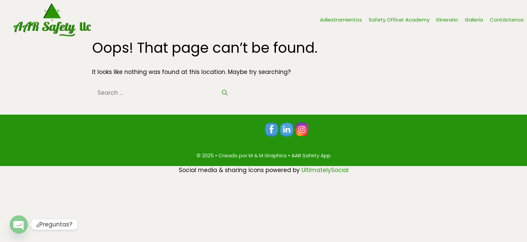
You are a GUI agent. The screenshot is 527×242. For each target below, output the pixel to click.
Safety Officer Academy (399, 19)
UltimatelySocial (325, 170)
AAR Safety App (311, 155)
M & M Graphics (268, 155)
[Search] (225, 93)
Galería (474, 19)
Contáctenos (507, 19)
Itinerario (447, 19)
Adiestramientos (341, 19)
